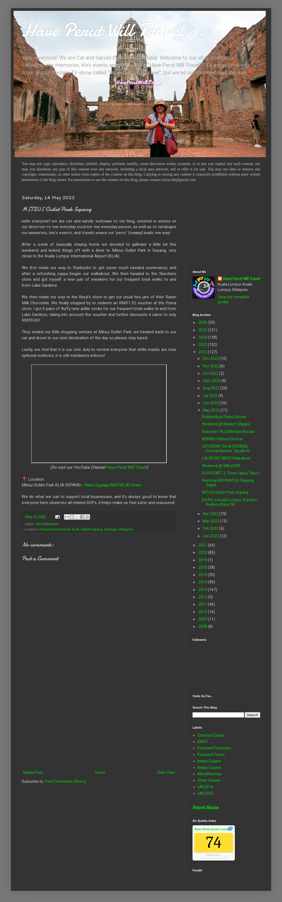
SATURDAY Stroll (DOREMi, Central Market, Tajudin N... (226, 448)
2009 (203, 619)
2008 (203, 626)
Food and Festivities (214, 748)
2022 (203, 352)
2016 (203, 567)
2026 (203, 322)
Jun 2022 (211, 403)
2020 (203, 552)
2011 (203, 604)
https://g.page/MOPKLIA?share (113, 485)
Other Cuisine (208, 780)
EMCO (202, 741)
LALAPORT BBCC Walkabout (226, 458)
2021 (203, 545)
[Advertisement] (99, 724)
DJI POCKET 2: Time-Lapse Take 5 (231, 473)
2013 (203, 589)
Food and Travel (211, 754)
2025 (203, 330)
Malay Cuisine (209, 767)
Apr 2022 (211, 514)
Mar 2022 (211, 521)
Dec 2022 (211, 358)
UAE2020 (205, 793)
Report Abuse (206, 807)
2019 (203, 560)
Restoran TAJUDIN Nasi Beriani (228, 431)
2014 (203, 582)
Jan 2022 (211, 536)
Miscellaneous (47, 524)
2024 (203, 337)
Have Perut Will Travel (126, 467)
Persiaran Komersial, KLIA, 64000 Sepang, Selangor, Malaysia (86, 529)
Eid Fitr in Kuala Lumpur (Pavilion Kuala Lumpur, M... (229, 502)
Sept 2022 (212, 381)
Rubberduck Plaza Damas (224, 417)
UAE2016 (205, 787)
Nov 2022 (211, 366)
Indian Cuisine (209, 761)
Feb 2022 (211, 528)
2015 (203, 575)
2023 (203, 344)
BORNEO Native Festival (222, 439)
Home (100, 772)
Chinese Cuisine (211, 735)
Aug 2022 (211, 388)
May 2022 (211, 410)
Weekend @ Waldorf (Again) (226, 424)
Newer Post (33, 772)
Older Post (166, 772)
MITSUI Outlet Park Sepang (225, 492)
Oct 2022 (211, 373)
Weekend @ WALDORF (221, 466)
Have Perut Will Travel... (112, 30)
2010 (203, 612)
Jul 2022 (210, 395)
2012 (203, 597)
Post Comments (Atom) (65, 781)
